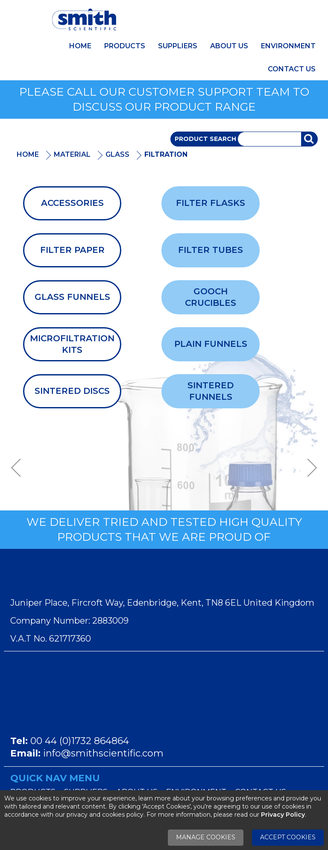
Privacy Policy (283, 814)
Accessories (72, 203)
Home (80, 46)
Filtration (165, 154)
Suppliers (177, 46)
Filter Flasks (210, 203)
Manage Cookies (205, 837)
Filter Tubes (210, 250)
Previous (18, 468)
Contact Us (292, 69)
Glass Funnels (72, 297)
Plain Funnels (210, 344)
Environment (288, 46)
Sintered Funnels (210, 391)
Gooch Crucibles (210, 297)
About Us (229, 46)
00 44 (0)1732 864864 (79, 741)
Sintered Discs (72, 391)
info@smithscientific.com (103, 753)
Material (72, 154)
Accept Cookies (288, 837)
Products (124, 46)
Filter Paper (72, 250)
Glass (117, 154)
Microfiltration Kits (72, 344)
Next (309, 468)
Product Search (205, 139)
